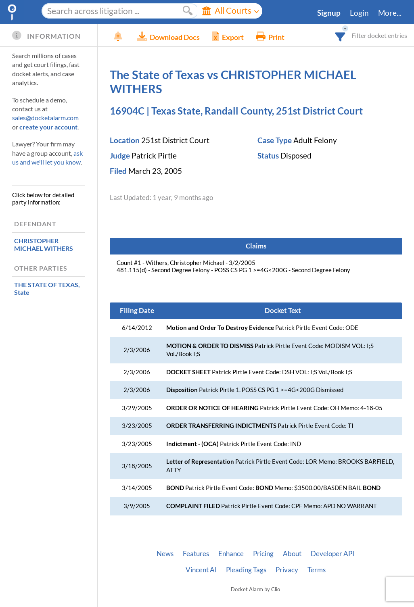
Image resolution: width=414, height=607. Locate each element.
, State (47, 288)
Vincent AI (201, 570)
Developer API (332, 554)
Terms (316, 570)
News (165, 554)
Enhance (231, 554)
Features (196, 554)
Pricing (263, 554)
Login (359, 12)
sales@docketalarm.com (45, 117)
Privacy (287, 570)
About (292, 554)
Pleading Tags (246, 570)
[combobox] (340, 35)
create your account (48, 127)
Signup (329, 12)
